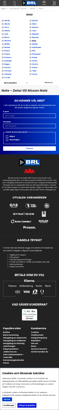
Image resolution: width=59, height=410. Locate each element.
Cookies (35, 332)
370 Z (6, 27)
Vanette (7, 74)
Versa (34, 74)
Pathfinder (36, 47)
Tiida (34, 71)
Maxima (35, 34)
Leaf (6, 34)
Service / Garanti (39, 349)
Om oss (34, 343)
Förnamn (7, 122)
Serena (7, 67)
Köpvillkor (36, 340)
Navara (7, 41)
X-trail (7, 77)
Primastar (36, 54)
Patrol (7, 51)
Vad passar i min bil (17, 8)
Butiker (6, 332)
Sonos (6, 363)
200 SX (35, 21)
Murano (35, 37)
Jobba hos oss (10, 351)
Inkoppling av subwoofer (15, 338)
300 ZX (7, 24)
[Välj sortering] (10, 83)
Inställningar (8, 405)
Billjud (3, 8)
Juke (34, 31)
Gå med (29, 148)
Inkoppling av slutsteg (13, 343)
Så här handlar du (39, 351)
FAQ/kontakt (37, 335)
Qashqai (7, 61)
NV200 (35, 44)
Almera (35, 27)
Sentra (35, 64)
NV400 (7, 47)
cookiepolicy (20, 387)
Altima (7, 31)
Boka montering (11, 335)
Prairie (7, 54)
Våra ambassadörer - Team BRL (13, 356)
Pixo (34, 51)
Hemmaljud (12, 140)
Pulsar (34, 57)
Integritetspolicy (39, 338)
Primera (7, 57)
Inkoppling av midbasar (14, 340)
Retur (33, 346)
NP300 (7, 44)
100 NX (7, 21)
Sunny (34, 67)
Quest (34, 61)
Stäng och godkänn (27, 405)
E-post (6, 111)
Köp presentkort (10, 349)
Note (41, 8)
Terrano (7, 71)
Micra (6, 37)
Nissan (32, 8)
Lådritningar (9, 346)
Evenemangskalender (13, 360)
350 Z (34, 24)
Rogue (7, 64)
